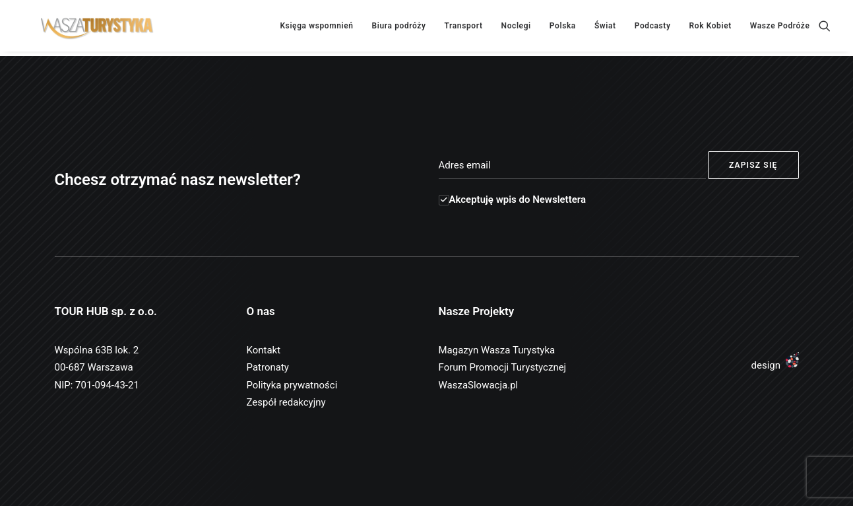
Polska (563, 28)
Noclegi (516, 28)
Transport (464, 28)
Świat (605, 28)
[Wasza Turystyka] (89, 28)
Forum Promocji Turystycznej (503, 367)
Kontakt (264, 350)
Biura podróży (399, 28)
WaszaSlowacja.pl (479, 385)
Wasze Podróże (780, 28)
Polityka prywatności (292, 385)
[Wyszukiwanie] (825, 28)
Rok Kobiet (710, 28)
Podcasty (653, 28)
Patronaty (268, 367)
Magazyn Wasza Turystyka (497, 350)
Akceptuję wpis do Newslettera (512, 199)
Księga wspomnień (316, 28)
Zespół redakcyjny (286, 402)
